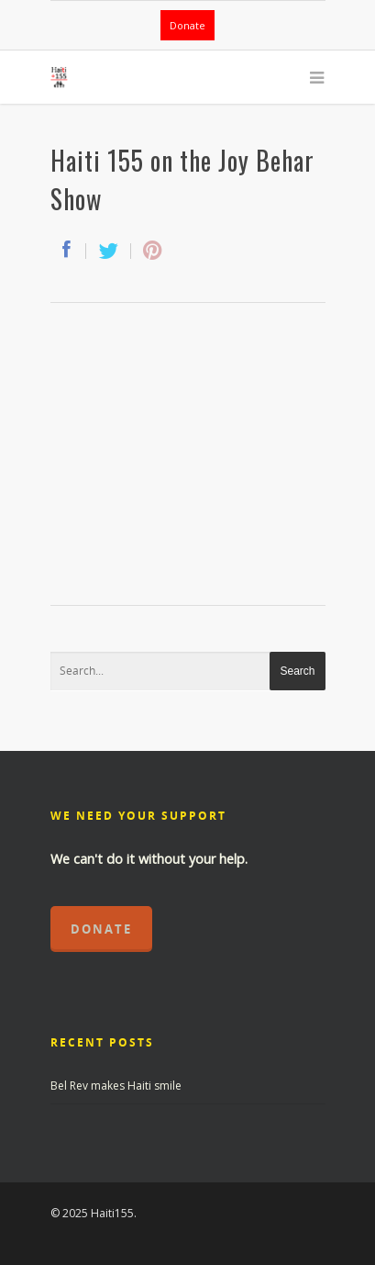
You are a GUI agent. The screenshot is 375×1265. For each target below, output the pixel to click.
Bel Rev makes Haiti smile (116, 1085)
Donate (187, 25)
